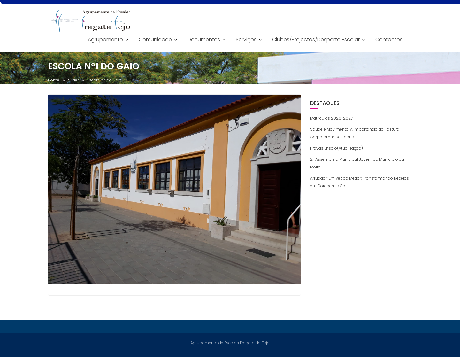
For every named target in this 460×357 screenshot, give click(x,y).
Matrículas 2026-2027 (331, 118)
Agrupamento (105, 39)
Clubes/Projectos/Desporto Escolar (316, 39)
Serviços (246, 39)
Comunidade (155, 39)
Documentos (204, 39)
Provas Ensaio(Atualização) (336, 148)
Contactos (388, 39)
